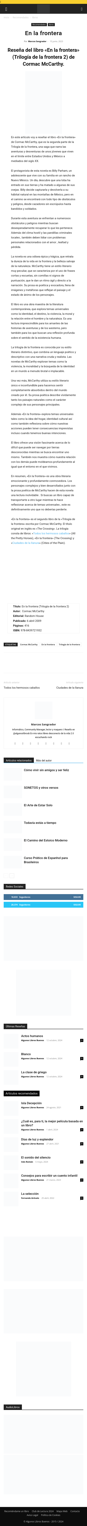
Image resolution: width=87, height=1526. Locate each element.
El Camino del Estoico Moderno (46, 840)
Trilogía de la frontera (69, 644)
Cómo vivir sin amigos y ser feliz (46, 770)
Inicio (6, 17)
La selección (30, 1194)
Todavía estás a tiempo (40, 823)
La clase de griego (34, 1072)
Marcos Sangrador (37, 41)
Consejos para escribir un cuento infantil (49, 1175)
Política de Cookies (50, 1515)
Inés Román (27, 1161)
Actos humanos (32, 1036)
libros (35, 17)
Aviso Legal (32, 1515)
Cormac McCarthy (29, 644)
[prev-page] (6, 875)
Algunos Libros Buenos (32, 1040)
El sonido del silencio (36, 1157)
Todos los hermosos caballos (51, 533)
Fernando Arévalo (30, 1198)
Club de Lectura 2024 (43, 1511)
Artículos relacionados (19, 760)
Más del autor (44, 760)
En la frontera (48, 644)
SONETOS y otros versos (41, 787)
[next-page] (12, 875)
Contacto (75, 1511)
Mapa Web (62, 1511)
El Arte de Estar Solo (38, 805)
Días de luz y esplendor (37, 1139)
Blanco (26, 1054)
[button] (6, 9)
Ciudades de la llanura (25, 543)
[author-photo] (43, 719)
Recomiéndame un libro (16, 1511)
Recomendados (21, 17)
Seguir (77, 897)
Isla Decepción (31, 1103)
